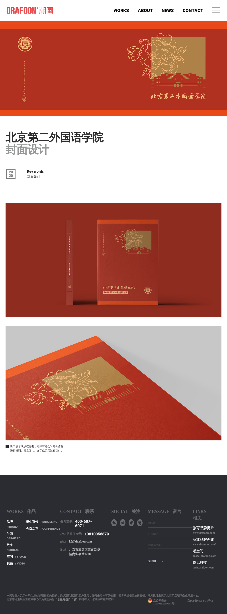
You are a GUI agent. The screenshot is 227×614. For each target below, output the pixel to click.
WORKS (121, 10)
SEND (152, 561)
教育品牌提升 (203, 528)
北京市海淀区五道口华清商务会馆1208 (84, 552)
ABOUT (145, 10)
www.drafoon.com (204, 533)
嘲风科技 (200, 562)
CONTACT (193, 10)
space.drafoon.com (204, 556)
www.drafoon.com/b (205, 544)
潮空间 (198, 551)
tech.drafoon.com (203, 567)
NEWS (168, 10)
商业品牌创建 (203, 539)
